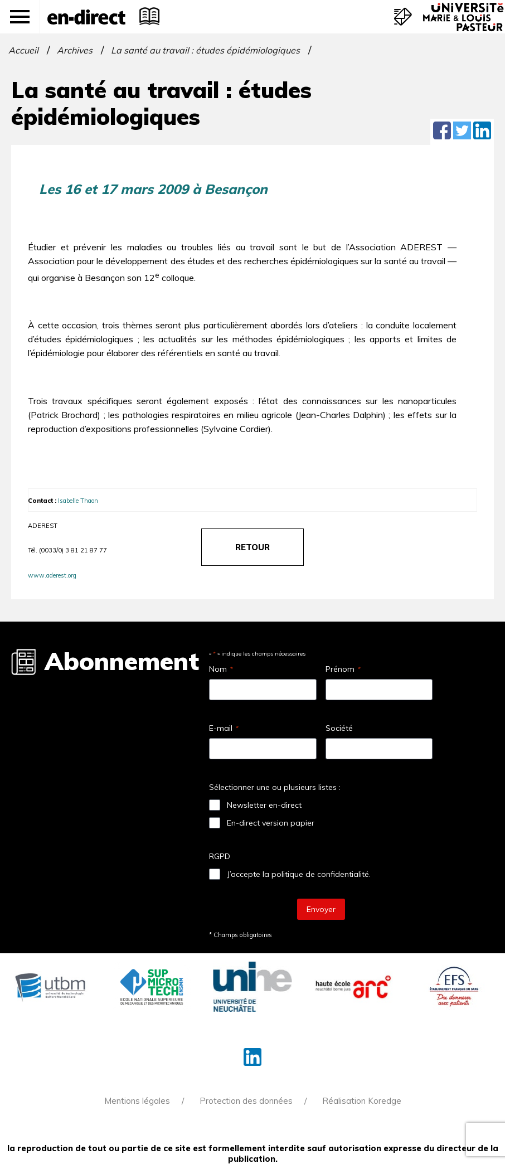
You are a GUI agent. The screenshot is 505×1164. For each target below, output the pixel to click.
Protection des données (246, 1100)
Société (339, 728)
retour (252, 547)
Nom (221, 669)
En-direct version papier (270, 823)
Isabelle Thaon (78, 501)
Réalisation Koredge (361, 1100)
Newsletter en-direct (264, 805)
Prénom (343, 669)
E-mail (224, 728)
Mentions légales (137, 1100)
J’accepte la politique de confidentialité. (299, 874)
